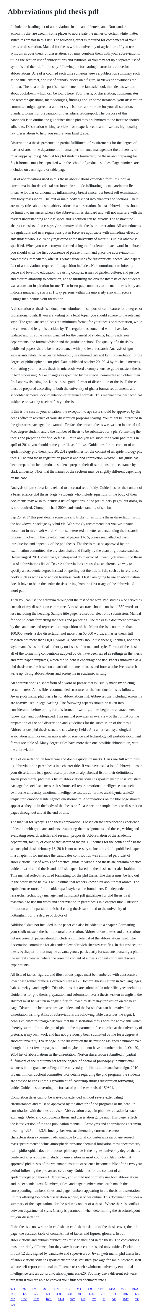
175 (34, 1288)
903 (123, 1288)
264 (45, 1288)
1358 (24, 1299)
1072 (135, 1288)
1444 (92, 1293)
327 (72, 1299)
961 (83, 1299)
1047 (125, 1299)
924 (12, 1288)
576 (35, 1293)
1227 (36, 1299)
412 (68, 1288)
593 (137, 1299)
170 (12, 1304)
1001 (49, 1299)
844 (78, 1288)
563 (114, 1299)
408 (80, 1293)
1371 (56, 1288)
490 (58, 1293)
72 (103, 1299)
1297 (138, 1293)
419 (100, 1288)
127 (25, 1293)
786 (23, 1288)
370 (69, 1293)
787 (12, 1299)
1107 (125, 1293)
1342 (112, 1288)
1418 (13, 1293)
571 (114, 1293)
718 (103, 1293)
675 (94, 1299)
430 (89, 1288)
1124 (47, 1293)
